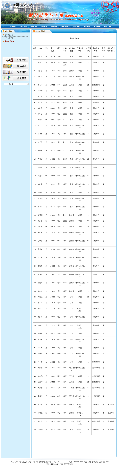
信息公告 (107, 27)
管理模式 (54, 27)
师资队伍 (33, 27)
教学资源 (87, 27)
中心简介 (23, 27)
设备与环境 (65, 27)
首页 (4, 27)
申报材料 (13, 27)
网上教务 (97, 27)
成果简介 (76, 27)
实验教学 (44, 27)
